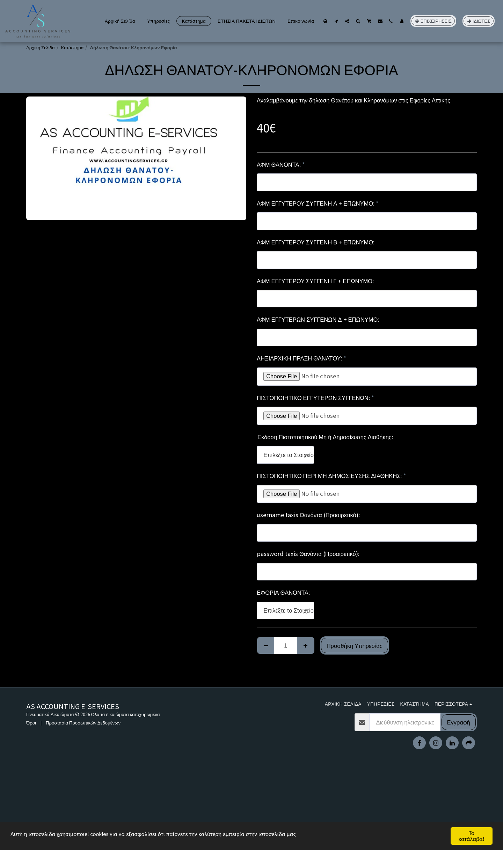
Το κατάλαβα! (472, 836)
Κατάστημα (72, 47)
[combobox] (285, 455)
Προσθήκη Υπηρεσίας (354, 645)
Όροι (31, 722)
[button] (336, 21)
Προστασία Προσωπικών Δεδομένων (83, 722)
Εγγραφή (458, 722)
